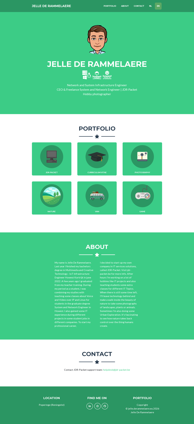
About (125, 6)
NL (150, 6)
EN (158, 6)
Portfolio (110, 6)
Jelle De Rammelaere (53, 6)
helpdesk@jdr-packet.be (116, 369)
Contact (139, 6)
